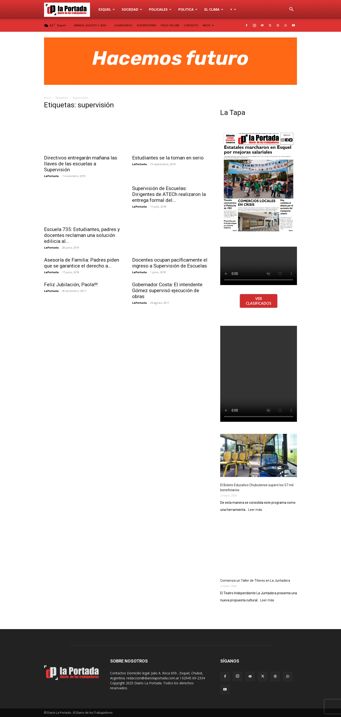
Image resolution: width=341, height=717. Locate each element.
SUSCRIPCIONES (146, 25)
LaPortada (51, 176)
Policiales (160, 9)
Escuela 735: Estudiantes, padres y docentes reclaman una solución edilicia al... (82, 235)
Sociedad (132, 9)
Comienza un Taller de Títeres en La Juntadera (255, 580)
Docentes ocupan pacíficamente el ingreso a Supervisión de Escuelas (169, 263)
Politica (187, 9)
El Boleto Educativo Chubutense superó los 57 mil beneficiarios (256, 487)
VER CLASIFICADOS (258, 301)
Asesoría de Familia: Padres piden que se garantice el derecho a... (81, 263)
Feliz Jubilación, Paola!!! (71, 284)
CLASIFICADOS (123, 25)
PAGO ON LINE (170, 25)
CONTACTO (191, 25)
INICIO (208, 25)
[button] (291, 10)
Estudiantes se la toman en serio (168, 158)
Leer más (255, 509)
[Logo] (69, 9)
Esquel (107, 9)
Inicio (47, 98)
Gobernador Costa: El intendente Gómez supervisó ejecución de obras (167, 290)
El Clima (213, 9)
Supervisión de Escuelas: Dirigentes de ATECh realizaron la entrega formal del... (169, 194)
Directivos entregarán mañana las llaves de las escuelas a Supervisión (80, 163)
